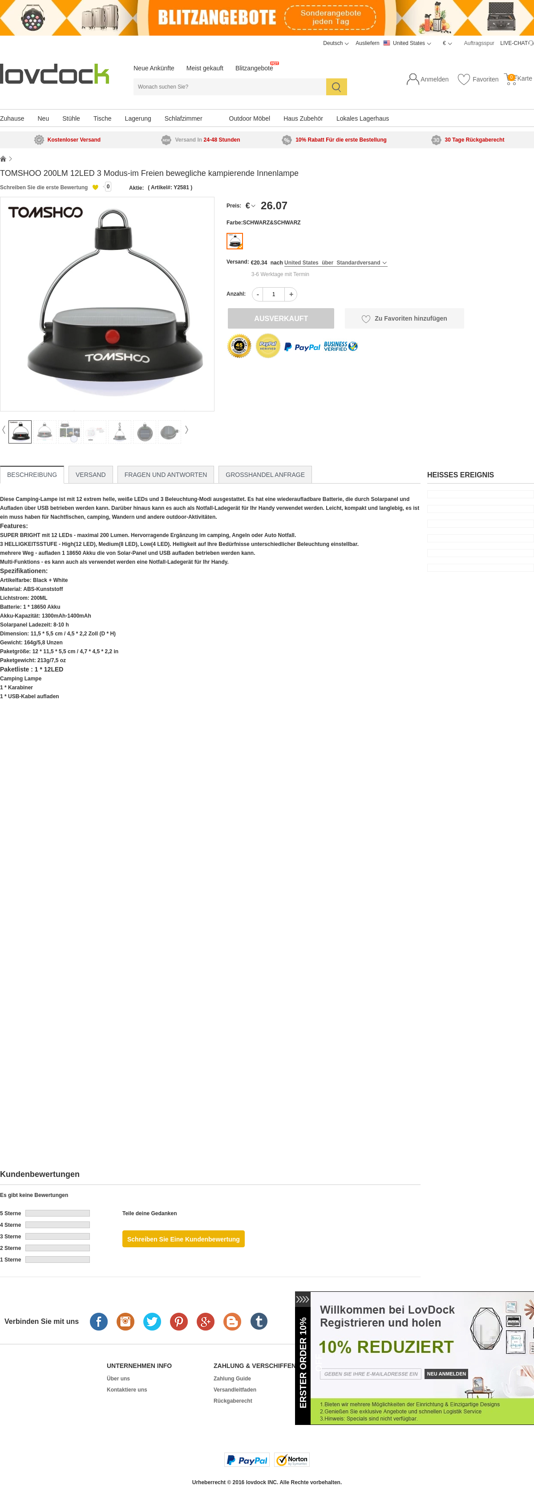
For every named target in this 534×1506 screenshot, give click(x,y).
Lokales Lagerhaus (362, 118)
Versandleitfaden (235, 1390)
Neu (43, 118)
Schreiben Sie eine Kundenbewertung (183, 1239)
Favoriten (477, 79)
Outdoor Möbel (250, 118)
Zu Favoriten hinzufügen (404, 319)
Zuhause (12, 118)
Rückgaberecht (233, 1401)
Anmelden (435, 79)
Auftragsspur (479, 43)
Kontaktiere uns (127, 1390)
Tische (102, 118)
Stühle (71, 118)
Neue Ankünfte (154, 68)
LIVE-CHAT (514, 43)
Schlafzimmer (183, 118)
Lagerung (138, 118)
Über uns (118, 1379)
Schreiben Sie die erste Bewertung (44, 187)
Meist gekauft (204, 68)
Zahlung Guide (232, 1379)
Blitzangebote (254, 68)
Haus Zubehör (303, 118)
